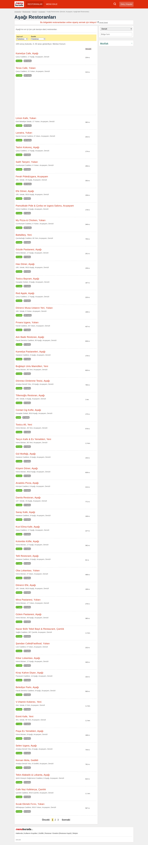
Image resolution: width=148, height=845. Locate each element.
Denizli (34, 12)
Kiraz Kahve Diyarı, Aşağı (29, 672)
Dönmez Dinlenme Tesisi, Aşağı (33, 381)
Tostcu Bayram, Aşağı (27, 278)
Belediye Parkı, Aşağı (27, 687)
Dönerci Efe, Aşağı (26, 585)
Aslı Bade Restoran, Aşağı (30, 337)
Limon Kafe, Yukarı (26, 118)
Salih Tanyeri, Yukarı (27, 162)
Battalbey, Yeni (24, 235)
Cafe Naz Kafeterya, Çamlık (31, 789)
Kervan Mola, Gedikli (27, 760)
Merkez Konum (59, 44)
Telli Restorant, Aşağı (27, 556)
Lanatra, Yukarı (24, 132)
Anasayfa (17, 12)
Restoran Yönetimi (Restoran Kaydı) (58, 833)
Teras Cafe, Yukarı (26, 68)
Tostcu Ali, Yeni (24, 424)
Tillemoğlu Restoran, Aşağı (30, 395)
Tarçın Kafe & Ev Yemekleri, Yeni (33, 439)
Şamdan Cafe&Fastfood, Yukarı (33, 643)
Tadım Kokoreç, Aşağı (27, 147)
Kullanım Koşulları (30, 833)
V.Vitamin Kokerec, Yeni (29, 702)
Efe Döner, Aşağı (25, 191)
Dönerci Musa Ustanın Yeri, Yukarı (34, 308)
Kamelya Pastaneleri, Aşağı (31, 351)
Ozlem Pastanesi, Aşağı (29, 614)
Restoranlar (26, 12)
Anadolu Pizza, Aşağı (27, 483)
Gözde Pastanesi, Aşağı (29, 249)
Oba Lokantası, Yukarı (28, 570)
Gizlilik (41, 833)
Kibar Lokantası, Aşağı (28, 658)
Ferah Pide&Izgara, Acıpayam (32, 176)
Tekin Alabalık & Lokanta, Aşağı (33, 775)
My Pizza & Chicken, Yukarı (31, 220)
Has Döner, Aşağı (25, 264)
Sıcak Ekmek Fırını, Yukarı (30, 804)
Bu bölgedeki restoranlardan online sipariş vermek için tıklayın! (74, 22)
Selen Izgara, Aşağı (26, 745)
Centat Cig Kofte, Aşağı (28, 410)
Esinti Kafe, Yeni (24, 716)
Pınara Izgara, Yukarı (27, 322)
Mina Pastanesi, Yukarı (28, 599)
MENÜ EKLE (51, 4)
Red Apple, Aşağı (25, 293)
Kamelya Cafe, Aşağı (27, 53)
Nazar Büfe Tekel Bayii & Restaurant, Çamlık (40, 629)
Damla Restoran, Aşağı (28, 497)
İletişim (75, 833)
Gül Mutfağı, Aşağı (26, 453)
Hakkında (19, 833)
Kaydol (129, 4)
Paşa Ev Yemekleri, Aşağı (29, 731)
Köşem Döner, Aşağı (27, 468)
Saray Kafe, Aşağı (25, 512)
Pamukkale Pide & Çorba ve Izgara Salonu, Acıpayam (45, 205)
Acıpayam (41, 12)
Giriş (123, 4)
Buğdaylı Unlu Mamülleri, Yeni (32, 366)
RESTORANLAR (35, 4)
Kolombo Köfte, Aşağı (27, 541)
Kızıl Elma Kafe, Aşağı (28, 526)
